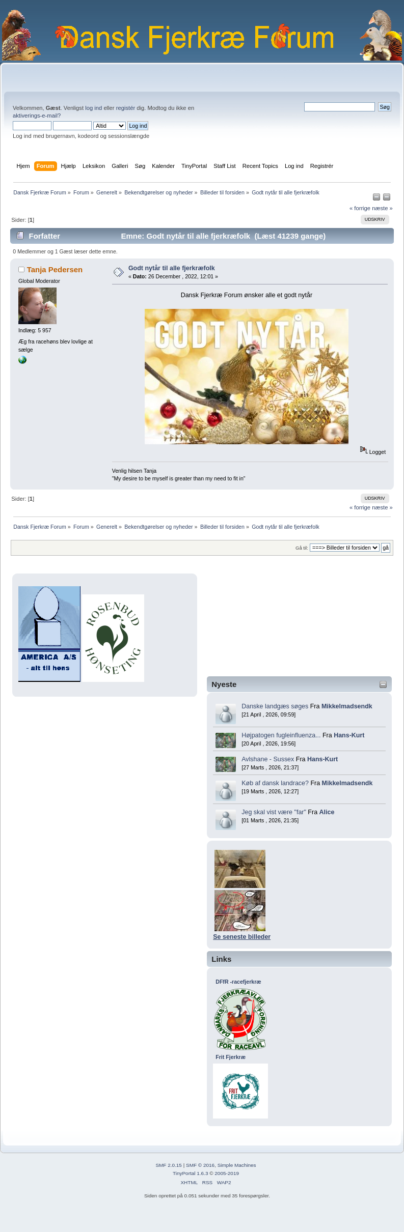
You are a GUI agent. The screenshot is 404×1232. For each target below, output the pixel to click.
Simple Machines (237, 1165)
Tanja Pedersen (55, 269)
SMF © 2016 (200, 1165)
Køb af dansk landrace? (275, 783)
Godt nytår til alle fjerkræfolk (171, 268)
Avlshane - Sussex (267, 759)
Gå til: (301, 548)
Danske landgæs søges (274, 706)
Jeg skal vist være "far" (273, 812)
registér (125, 108)
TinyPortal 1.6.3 (190, 1173)
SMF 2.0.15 (168, 1165)
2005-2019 (226, 1173)
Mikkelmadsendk (346, 706)
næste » (382, 208)
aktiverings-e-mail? (37, 115)
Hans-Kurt (349, 735)
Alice (327, 812)
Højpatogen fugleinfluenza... (280, 735)
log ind (93, 108)
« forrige (359, 208)
